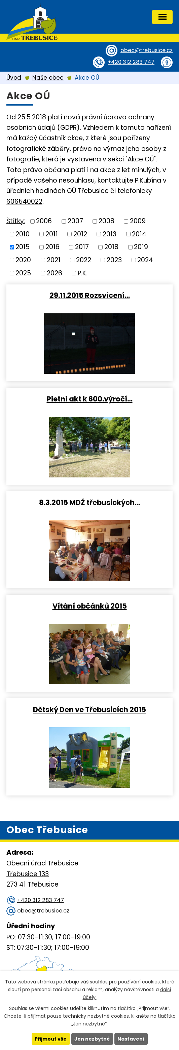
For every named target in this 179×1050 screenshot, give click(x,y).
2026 (54, 272)
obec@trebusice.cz (146, 50)
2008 (106, 221)
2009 (138, 221)
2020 (23, 260)
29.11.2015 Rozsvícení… (89, 295)
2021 (54, 260)
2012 (80, 233)
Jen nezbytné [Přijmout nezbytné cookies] (92, 1039)
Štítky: (15, 220)
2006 (44, 221)
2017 (82, 246)
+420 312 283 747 (131, 62)
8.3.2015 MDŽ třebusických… (89, 502)
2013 (109, 233)
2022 (83, 260)
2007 (75, 221)
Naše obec (48, 78)
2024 (145, 260)
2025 (23, 272)
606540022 (24, 201)
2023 (114, 260)
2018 (111, 246)
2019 (141, 246)
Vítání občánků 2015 (89, 606)
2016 (52, 246)
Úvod (13, 78)
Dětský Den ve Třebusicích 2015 (89, 709)
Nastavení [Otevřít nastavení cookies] (130, 1039)
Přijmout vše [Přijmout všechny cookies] (51, 1039)
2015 (22, 246)
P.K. (82, 272)
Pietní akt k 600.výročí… (90, 398)
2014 (139, 233)
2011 (51, 233)
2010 (22, 233)
